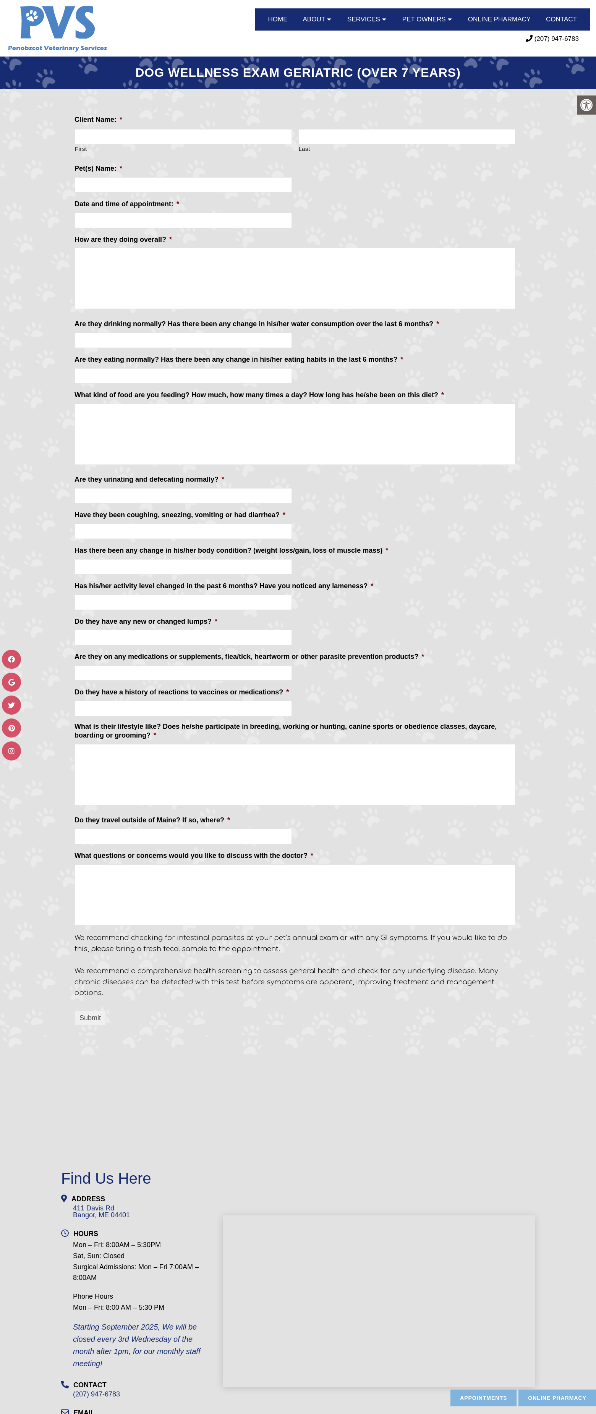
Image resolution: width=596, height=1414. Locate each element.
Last (304, 148)
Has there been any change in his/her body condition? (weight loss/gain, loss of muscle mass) (231, 549)
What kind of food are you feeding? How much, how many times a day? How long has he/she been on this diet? (259, 394)
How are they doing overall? (123, 238)
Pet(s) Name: (98, 167)
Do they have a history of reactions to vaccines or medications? (181, 691)
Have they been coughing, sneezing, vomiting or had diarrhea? (179, 514)
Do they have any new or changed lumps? (145, 620)
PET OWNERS (424, 19)
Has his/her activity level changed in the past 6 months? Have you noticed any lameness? (223, 585)
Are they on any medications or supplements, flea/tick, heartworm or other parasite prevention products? (249, 655)
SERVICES (363, 19)
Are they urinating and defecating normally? (149, 478)
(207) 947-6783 (556, 38)
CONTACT (561, 19)
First (81, 148)
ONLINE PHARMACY (499, 19)
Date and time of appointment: (126, 203)
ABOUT (314, 19)
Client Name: (98, 118)
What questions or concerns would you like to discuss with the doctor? (193, 854)
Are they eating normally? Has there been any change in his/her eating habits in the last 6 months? (238, 358)
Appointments (483, 1398)
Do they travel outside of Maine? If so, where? (152, 819)
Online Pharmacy (557, 1398)
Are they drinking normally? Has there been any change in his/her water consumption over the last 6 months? (256, 323)
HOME (278, 19)
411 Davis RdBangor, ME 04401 (101, 1210)
